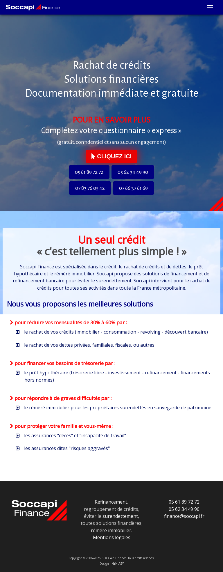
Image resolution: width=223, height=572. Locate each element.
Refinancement (111, 502)
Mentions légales (111, 537)
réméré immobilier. (111, 530)
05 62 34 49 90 (133, 172)
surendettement (120, 516)
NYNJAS (118, 564)
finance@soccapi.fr (184, 516)
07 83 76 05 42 (90, 188)
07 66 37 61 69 (133, 188)
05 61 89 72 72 (89, 172)
